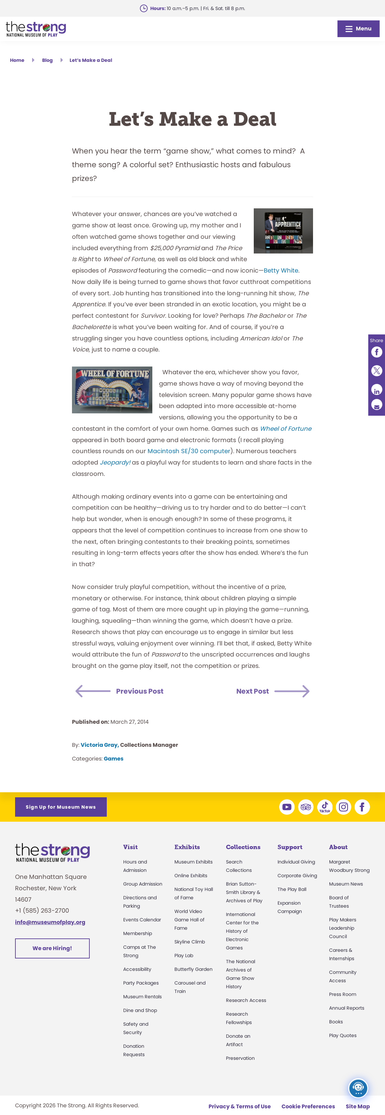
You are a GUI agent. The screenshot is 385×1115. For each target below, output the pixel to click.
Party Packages (141, 983)
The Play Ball (292, 889)
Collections (243, 847)
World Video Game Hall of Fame (189, 919)
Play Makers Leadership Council (342, 928)
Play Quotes (343, 1035)
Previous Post (143, 691)
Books (336, 1021)
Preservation (240, 1058)
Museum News (346, 884)
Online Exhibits (190, 875)
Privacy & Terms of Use (240, 1106)
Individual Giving (296, 861)
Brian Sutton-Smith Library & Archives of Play (244, 892)
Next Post (249, 691)
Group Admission (142, 884)
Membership (137, 933)
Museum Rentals (142, 996)
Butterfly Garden (193, 969)
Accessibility (137, 969)
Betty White (281, 270)
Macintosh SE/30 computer (189, 451)
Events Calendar (142, 919)
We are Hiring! (52, 948)
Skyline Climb (189, 941)
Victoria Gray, (100, 745)
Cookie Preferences (308, 1106)
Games (114, 759)
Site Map (358, 1106)
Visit (130, 847)
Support (290, 847)
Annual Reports (346, 1008)
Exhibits (187, 847)
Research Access (246, 1000)
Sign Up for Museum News (61, 807)
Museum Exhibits (193, 861)
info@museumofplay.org (50, 922)
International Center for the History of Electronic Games (242, 931)
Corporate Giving (297, 875)
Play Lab (183, 955)
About (338, 847)
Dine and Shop (140, 1010)
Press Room (342, 994)
